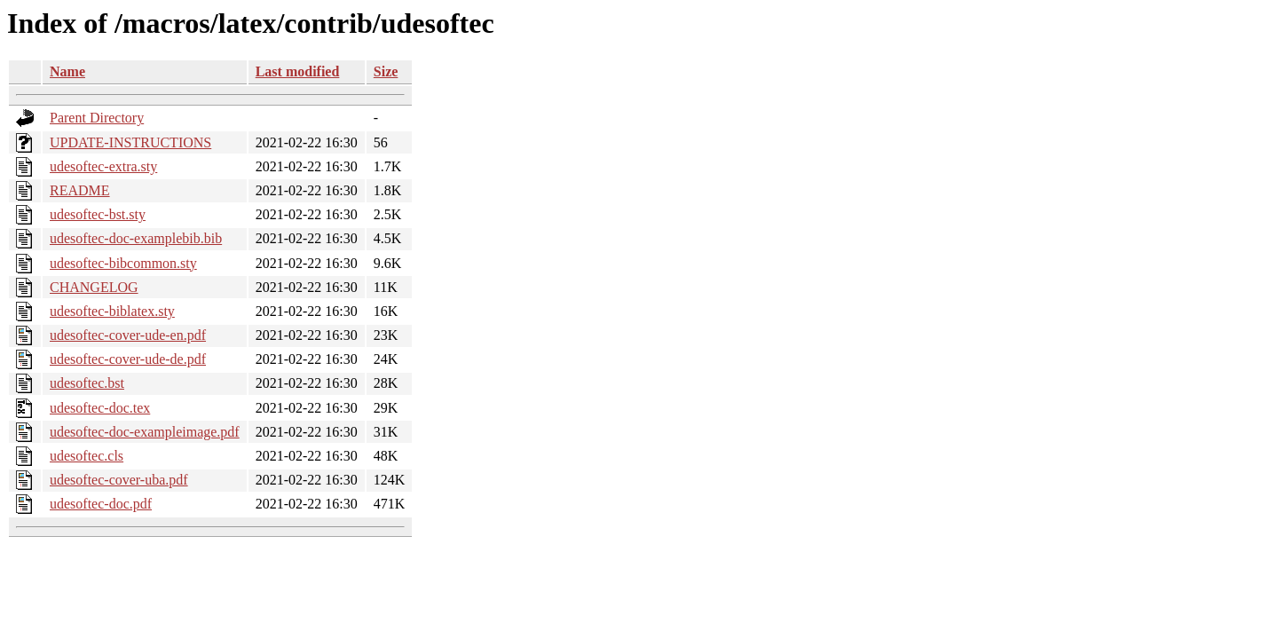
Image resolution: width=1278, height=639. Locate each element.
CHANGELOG (94, 287)
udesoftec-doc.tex (100, 407)
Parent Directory (97, 117)
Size (386, 71)
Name (67, 71)
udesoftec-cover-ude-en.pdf (128, 335)
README (80, 190)
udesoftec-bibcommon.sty (123, 263)
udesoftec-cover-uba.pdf (119, 479)
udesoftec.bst (87, 382)
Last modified (298, 71)
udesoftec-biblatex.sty (112, 311)
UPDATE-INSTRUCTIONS (130, 142)
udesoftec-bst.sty (98, 214)
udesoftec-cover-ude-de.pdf (128, 359)
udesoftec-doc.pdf (101, 503)
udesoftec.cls (86, 455)
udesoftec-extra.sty (103, 166)
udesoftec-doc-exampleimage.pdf (145, 431)
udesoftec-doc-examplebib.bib (136, 238)
